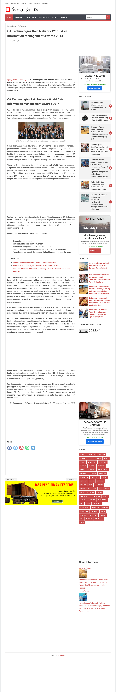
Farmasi (93, 473)
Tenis (82, 522)
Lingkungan (92, 462)
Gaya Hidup (43, 17)
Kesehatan (83, 458)
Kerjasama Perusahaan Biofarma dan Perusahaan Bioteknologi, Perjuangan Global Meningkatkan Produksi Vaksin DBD (99, 202)
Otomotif (90, 492)
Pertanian (101, 466)
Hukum (105, 496)
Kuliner (98, 458)
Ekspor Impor (84, 488)
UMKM (82, 470)
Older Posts (71, 479)
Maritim (89, 519)
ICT (92, 458)
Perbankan (94, 511)
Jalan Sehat (84, 591)
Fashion (83, 485)
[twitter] (15, 448)
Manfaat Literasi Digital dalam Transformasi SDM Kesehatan (35, 262)
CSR (100, 488)
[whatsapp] (27, 448)
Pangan (104, 477)
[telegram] (33, 448)
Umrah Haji (98, 519)
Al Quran (83, 500)
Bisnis (82, 454)
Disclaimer (15, 3)
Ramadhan (102, 462)
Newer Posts (11, 479)
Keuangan (100, 481)
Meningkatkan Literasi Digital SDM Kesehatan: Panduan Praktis (36, 265)
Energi (106, 488)
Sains (88, 503)
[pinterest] (21, 448)
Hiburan (102, 515)
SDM (81, 519)
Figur (54, 17)
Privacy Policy (27, 3)
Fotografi (83, 481)
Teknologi (18, 17)
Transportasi (102, 470)
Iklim (92, 481)
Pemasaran (91, 470)
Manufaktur (102, 500)
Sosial (63, 17)
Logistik (92, 500)
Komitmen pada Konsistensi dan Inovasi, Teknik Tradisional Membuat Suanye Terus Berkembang (99, 149)
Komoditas (84, 511)
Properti (83, 515)
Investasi (96, 496)
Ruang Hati (95, 507)
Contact (45, 3)
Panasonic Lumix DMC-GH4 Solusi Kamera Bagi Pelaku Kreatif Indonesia (99, 117)
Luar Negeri (95, 477)
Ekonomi (83, 466)
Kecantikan (99, 485)
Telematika (96, 503)
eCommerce (84, 477)
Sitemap (37, 3)
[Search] (96, 17)
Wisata (82, 462)
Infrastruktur (85, 496)
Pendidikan (102, 473)
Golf (90, 485)
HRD (81, 503)
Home (7, 3)
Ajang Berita (12, 79)
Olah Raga (30, 17)
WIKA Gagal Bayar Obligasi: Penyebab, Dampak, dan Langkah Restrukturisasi (99, 265)
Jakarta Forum (85, 568)
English (105, 507)
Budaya (99, 492)
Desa (94, 488)
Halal (82, 492)
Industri (92, 466)
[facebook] (9, 448)
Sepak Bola (93, 515)
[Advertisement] (41, 60)
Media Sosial (84, 507)
